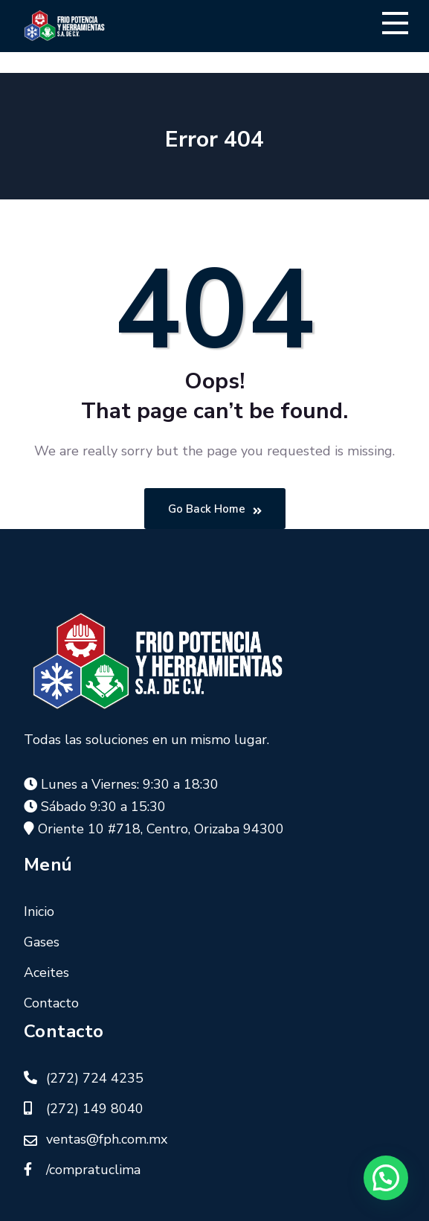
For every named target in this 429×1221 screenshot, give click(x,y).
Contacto (51, 1003)
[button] (386, 1178)
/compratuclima (93, 1170)
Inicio (39, 911)
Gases (41, 942)
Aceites (46, 972)
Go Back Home (215, 508)
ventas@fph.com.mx (106, 1139)
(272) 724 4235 (94, 1078)
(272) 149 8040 (94, 1109)
